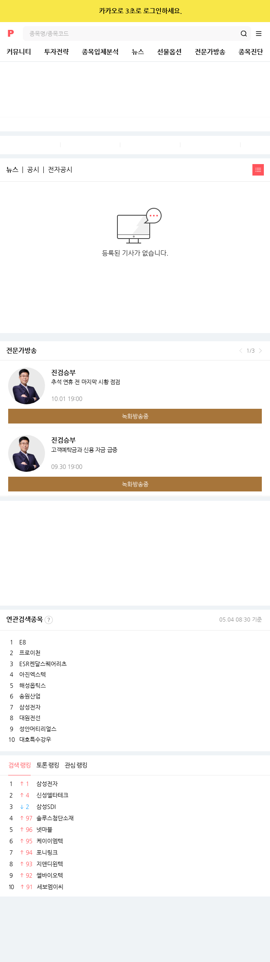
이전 (240, 350)
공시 (33, 170)
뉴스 (138, 52)
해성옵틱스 (32, 685)
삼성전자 (29, 707)
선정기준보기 (49, 620)
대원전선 (29, 717)
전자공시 (60, 170)
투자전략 (56, 52)
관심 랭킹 (76, 764)
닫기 (258, 11)
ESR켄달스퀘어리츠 (43, 663)
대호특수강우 (35, 739)
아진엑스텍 (32, 674)
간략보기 (258, 170)
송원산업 (29, 696)
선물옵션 (169, 52)
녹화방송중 (135, 416)
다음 (260, 350)
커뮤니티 (19, 52)
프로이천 (29, 652)
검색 (243, 33)
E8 (22, 642)
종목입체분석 (100, 52)
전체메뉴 (262, 33)
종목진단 (251, 52)
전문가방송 (210, 52)
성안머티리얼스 (37, 728)
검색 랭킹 (19, 764)
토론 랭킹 (47, 764)
